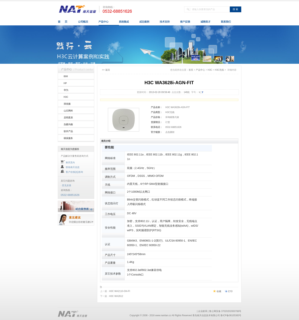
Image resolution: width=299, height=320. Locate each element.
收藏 (219, 291)
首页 (191, 70)
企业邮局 (202, 311)
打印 (230, 291)
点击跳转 (169, 132)
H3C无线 (219, 70)
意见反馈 (66, 185)
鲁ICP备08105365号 (230, 315)
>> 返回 (106, 70)
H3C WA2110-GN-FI (119, 291)
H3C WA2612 (116, 296)
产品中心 (200, 70)
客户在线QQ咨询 (74, 172)
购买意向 (70, 162)
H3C (210, 70)
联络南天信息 (73, 167)
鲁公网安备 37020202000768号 (225, 311)
